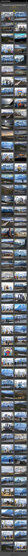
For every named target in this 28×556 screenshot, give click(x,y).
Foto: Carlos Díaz (3, 291)
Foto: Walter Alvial (17, 75)
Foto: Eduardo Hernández (4, 75)
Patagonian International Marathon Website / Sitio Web (14, 9)
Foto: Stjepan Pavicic (4, 183)
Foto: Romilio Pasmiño (17, 302)
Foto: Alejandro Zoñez (17, 421)
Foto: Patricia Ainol (4, 64)
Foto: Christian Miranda (4, 118)
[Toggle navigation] (26, 0)
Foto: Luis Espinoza (4, 248)
